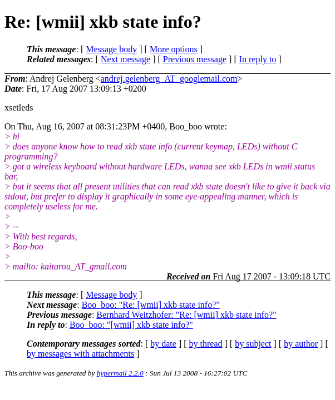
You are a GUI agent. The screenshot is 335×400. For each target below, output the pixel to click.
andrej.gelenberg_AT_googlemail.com (169, 78)
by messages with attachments (80, 353)
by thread (206, 343)
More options (174, 49)
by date (163, 343)
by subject (253, 343)
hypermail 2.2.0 (120, 373)
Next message (125, 59)
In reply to (258, 59)
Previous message (194, 59)
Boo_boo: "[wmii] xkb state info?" (131, 324)
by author (301, 343)
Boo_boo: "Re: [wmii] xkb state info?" (151, 304)
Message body (111, 49)
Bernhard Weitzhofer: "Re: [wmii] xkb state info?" (186, 314)
